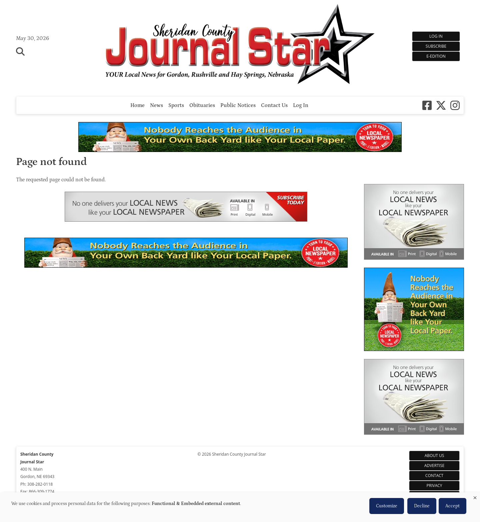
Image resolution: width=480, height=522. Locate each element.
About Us (434, 455)
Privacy (434, 485)
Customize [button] (386, 506)
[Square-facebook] (427, 105)
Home (137, 105)
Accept (452, 506)
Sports (176, 105)
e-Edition (436, 56)
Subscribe (436, 46)
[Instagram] (455, 105)
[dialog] (240, 507)
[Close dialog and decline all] (475, 496)
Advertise (434, 465)
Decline (422, 506)
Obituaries (202, 105)
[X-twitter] (441, 105)
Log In (436, 36)
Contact (434, 475)
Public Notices (238, 105)
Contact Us (274, 105)
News (156, 105)
